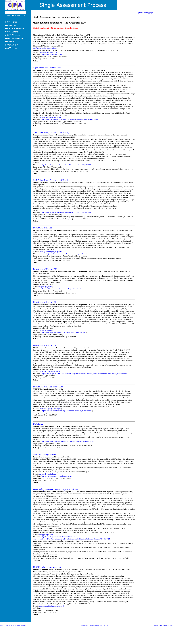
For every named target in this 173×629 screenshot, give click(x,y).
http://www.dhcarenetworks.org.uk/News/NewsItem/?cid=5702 (63, 332)
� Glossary (10, 41)
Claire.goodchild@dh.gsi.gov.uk (50, 252)
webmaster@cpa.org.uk (166, 625)
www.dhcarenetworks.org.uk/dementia (74, 254)
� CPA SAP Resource (14, 28)
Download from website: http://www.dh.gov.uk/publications (62, 289)
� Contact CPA (11, 45)
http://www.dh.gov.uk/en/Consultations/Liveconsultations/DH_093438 (66, 212)
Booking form (52, 48)
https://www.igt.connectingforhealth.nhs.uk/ (56, 476)
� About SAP (11, 25)
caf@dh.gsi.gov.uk (45, 287)
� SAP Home (11, 22)
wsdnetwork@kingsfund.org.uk (50, 408)
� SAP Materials (12, 32)
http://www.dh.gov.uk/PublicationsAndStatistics (58, 537)
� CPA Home (11, 48)
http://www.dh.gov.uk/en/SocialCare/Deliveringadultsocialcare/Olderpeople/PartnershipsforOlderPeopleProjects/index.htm (84, 373)
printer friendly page (146, 13)
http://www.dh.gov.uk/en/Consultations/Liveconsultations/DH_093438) (66, 165)
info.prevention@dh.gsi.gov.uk (50, 371)
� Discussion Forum (14, 38)
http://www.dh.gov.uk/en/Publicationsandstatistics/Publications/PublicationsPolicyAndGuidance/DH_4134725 (71, 539)
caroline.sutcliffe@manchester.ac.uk (51, 606)
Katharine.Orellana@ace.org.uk (50, 117)
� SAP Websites (12, 35)
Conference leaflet (39, 48)
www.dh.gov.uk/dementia (50, 254)
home (1, 625)
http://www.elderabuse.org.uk (51, 54)
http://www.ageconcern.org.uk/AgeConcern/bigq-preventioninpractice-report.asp (69, 119)
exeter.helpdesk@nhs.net (47, 474)
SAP (7, 625)
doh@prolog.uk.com (46, 535)
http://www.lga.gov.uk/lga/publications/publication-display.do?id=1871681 (67, 441)
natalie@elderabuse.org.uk (48, 52)
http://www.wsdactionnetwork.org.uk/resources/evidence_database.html (66, 411)
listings (12, 625)
